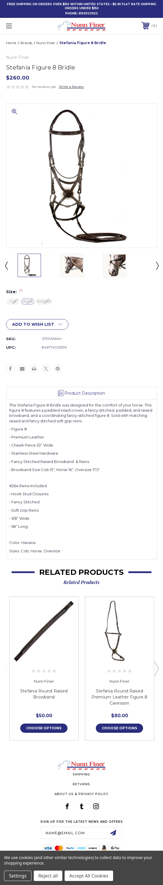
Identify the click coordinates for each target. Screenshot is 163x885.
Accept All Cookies (88, 876)
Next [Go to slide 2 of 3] (156, 668)
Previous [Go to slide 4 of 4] (6, 265)
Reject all (48, 876)
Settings (18, 876)
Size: (14, 291)
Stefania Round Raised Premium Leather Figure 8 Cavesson (119, 697)
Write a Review (71, 86)
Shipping (81, 774)
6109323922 (88, 13)
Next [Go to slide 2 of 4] (157, 265)
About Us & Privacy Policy (81, 794)
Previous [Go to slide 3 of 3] (7, 668)
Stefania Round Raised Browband (44, 694)
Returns (81, 784)
